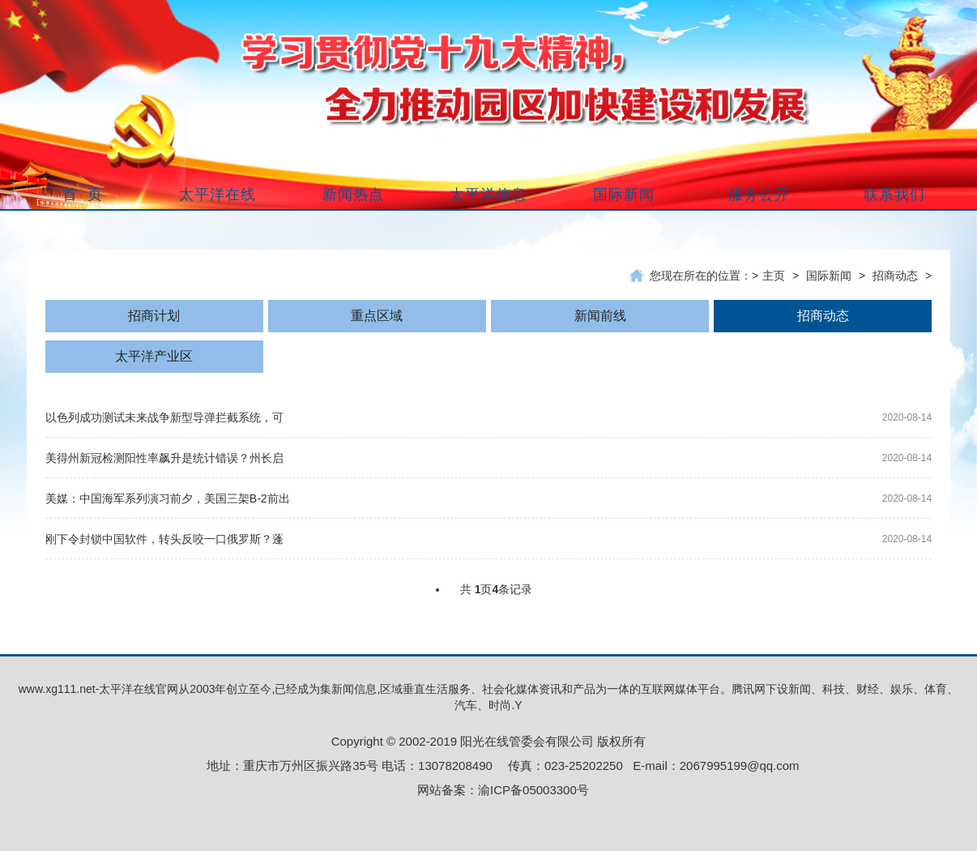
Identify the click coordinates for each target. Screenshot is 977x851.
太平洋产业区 (154, 356)
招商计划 (154, 316)
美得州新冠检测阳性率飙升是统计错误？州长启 (164, 457)
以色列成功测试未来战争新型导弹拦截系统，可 (164, 417)
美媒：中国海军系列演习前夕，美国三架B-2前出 (167, 498)
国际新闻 (828, 275)
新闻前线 (600, 316)
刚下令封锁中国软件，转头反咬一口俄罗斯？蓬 (164, 538)
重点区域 (377, 316)
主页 (773, 275)
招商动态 (895, 275)
